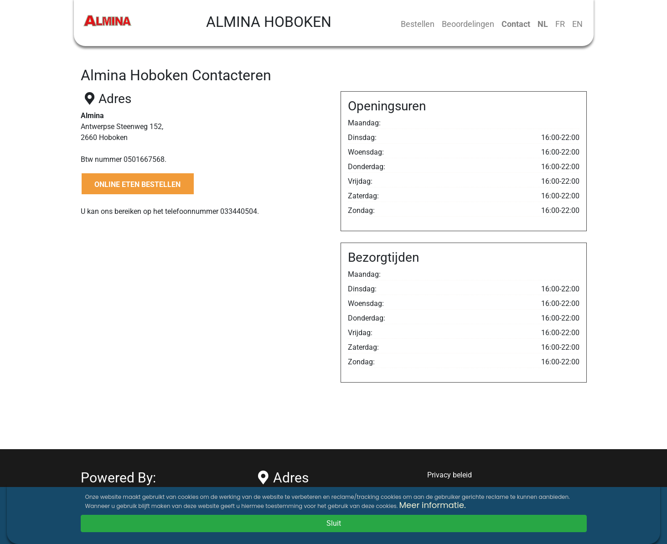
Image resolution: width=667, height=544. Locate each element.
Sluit (333, 523)
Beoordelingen (468, 24)
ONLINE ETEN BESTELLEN (137, 184)
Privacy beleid (449, 475)
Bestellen (417, 24)
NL (543, 24)
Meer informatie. (432, 505)
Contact (516, 24)
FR (560, 24)
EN (577, 24)
